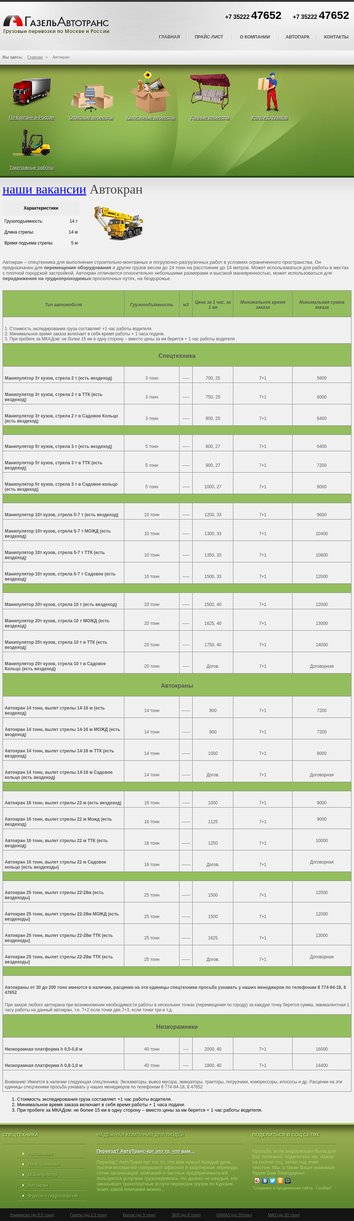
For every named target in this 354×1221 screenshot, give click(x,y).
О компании (255, 37)
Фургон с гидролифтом (53, 1195)
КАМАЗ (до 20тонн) (234, 1215)
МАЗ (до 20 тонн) (283, 1215)
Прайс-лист (209, 37)
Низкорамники (43, 1164)
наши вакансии (44, 189)
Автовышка (40, 1153)
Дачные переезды (210, 117)
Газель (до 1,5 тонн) (88, 1215)
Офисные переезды (91, 117)
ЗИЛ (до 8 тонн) (186, 1215)
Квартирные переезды (150, 117)
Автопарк (298, 37)
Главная (169, 37)
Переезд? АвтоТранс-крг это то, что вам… (146, 1151)
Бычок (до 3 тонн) (139, 1215)
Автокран (38, 1185)
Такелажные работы (31, 167)
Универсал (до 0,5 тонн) (32, 1215)
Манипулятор (42, 1174)
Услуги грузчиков (269, 117)
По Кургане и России (32, 117)
